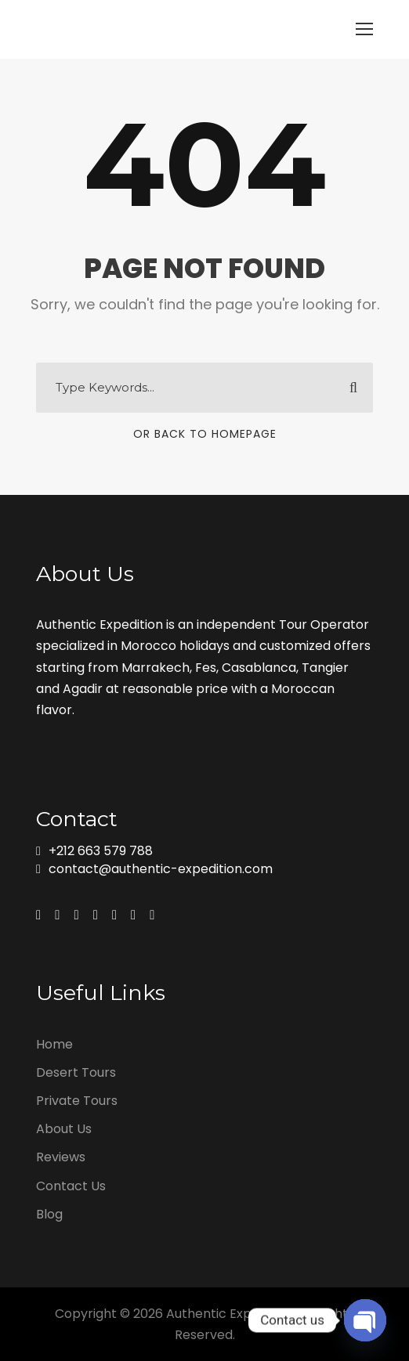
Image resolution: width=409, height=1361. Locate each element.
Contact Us (71, 1186)
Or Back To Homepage (205, 434)
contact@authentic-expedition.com (161, 869)
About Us (64, 1129)
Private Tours (77, 1101)
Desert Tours (76, 1072)
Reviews (60, 1157)
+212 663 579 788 (101, 851)
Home (54, 1044)
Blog (49, 1214)
